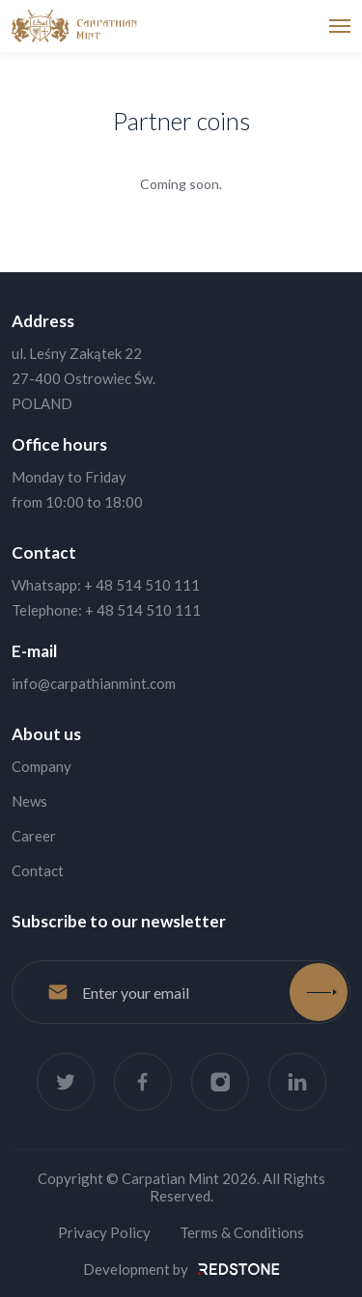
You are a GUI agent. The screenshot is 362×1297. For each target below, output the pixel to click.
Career (34, 835)
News (29, 801)
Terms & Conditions (242, 1232)
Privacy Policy (104, 1232)
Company (41, 766)
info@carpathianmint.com (94, 683)
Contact (38, 870)
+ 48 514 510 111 (142, 584)
